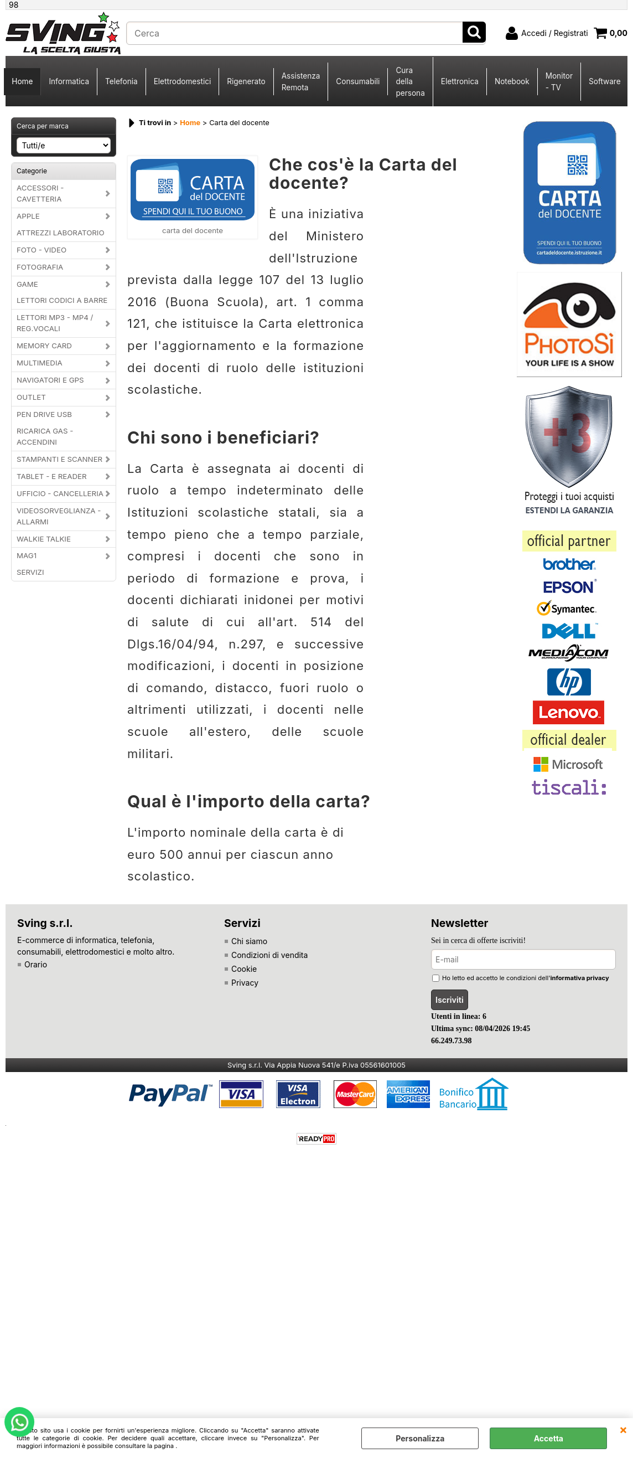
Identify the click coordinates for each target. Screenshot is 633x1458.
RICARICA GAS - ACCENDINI (45, 436)
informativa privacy (580, 978)
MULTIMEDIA (40, 362)
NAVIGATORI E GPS (50, 379)
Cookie (244, 968)
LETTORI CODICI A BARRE (62, 300)
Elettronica (460, 81)
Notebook (512, 81)
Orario (35, 964)
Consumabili (358, 81)
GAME (27, 284)
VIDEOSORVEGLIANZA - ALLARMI (59, 516)
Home (22, 81)
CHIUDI (623, 1429)
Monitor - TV (559, 81)
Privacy (244, 982)
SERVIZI (30, 572)
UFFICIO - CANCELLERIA (60, 493)
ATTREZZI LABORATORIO (61, 232)
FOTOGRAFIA (40, 266)
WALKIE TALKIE (44, 538)
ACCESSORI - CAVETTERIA (40, 193)
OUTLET (31, 397)
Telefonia (121, 81)
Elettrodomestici (182, 81)
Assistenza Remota (301, 81)
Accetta (548, 1438)
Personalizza (420, 1438)
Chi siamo (249, 941)
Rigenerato (246, 81)
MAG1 (27, 555)
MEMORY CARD (44, 345)
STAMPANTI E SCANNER (59, 459)
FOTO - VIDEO (41, 249)
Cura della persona (410, 81)
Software (605, 81)
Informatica (69, 81)
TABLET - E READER (52, 476)
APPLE (28, 216)
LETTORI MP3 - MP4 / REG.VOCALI (55, 323)
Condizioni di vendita (269, 955)
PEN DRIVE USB (44, 414)
